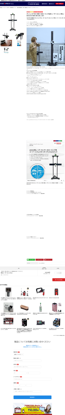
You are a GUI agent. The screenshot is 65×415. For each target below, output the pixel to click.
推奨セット (37, 24)
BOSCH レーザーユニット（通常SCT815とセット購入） (37, 114)
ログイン (51, 3)
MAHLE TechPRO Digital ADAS (40, 93)
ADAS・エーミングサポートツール (33, 7)
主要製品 (41, 24)
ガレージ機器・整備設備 (18, 7)
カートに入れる (58, 279)
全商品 (1, 7)
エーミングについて (32, 25)
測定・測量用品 (25, 7)
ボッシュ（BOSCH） (33, 22)
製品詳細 (42, 193)
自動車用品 (12, 7)
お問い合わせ (44, 3)
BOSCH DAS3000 (30, 93)
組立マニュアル (39, 25)
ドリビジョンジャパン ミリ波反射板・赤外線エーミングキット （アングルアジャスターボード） (38, 116)
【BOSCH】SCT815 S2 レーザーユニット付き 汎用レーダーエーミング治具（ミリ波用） (42, 182)
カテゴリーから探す (6, 7)
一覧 (33, 24)
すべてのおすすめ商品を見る (59, 335)
